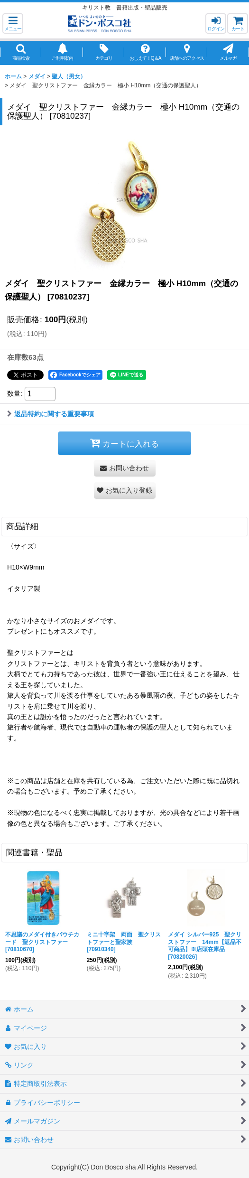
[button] (12, 23)
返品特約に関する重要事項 (50, 414)
